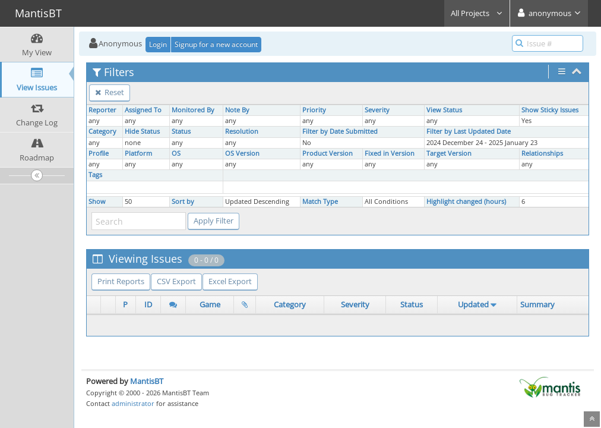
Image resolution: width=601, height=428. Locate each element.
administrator (133, 403)
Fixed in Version (390, 153)
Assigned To (143, 110)
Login (158, 44)
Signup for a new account (216, 44)
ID (148, 304)
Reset (109, 92)
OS (176, 153)
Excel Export (230, 281)
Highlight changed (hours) (466, 201)
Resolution (241, 131)
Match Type (320, 201)
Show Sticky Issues (549, 110)
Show (97, 201)
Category (102, 131)
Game (210, 304)
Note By (237, 110)
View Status (444, 110)
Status (181, 131)
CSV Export (176, 281)
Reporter (102, 110)
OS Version (242, 153)
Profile (98, 153)
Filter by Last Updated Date (468, 131)
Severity (377, 110)
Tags (95, 175)
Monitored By (193, 110)
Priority (314, 110)
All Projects (477, 13)
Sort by (183, 201)
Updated (473, 304)
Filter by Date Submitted (340, 131)
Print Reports (120, 281)
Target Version (449, 153)
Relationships (542, 153)
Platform (138, 153)
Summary (537, 304)
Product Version (327, 153)
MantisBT (146, 381)
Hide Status (142, 131)
